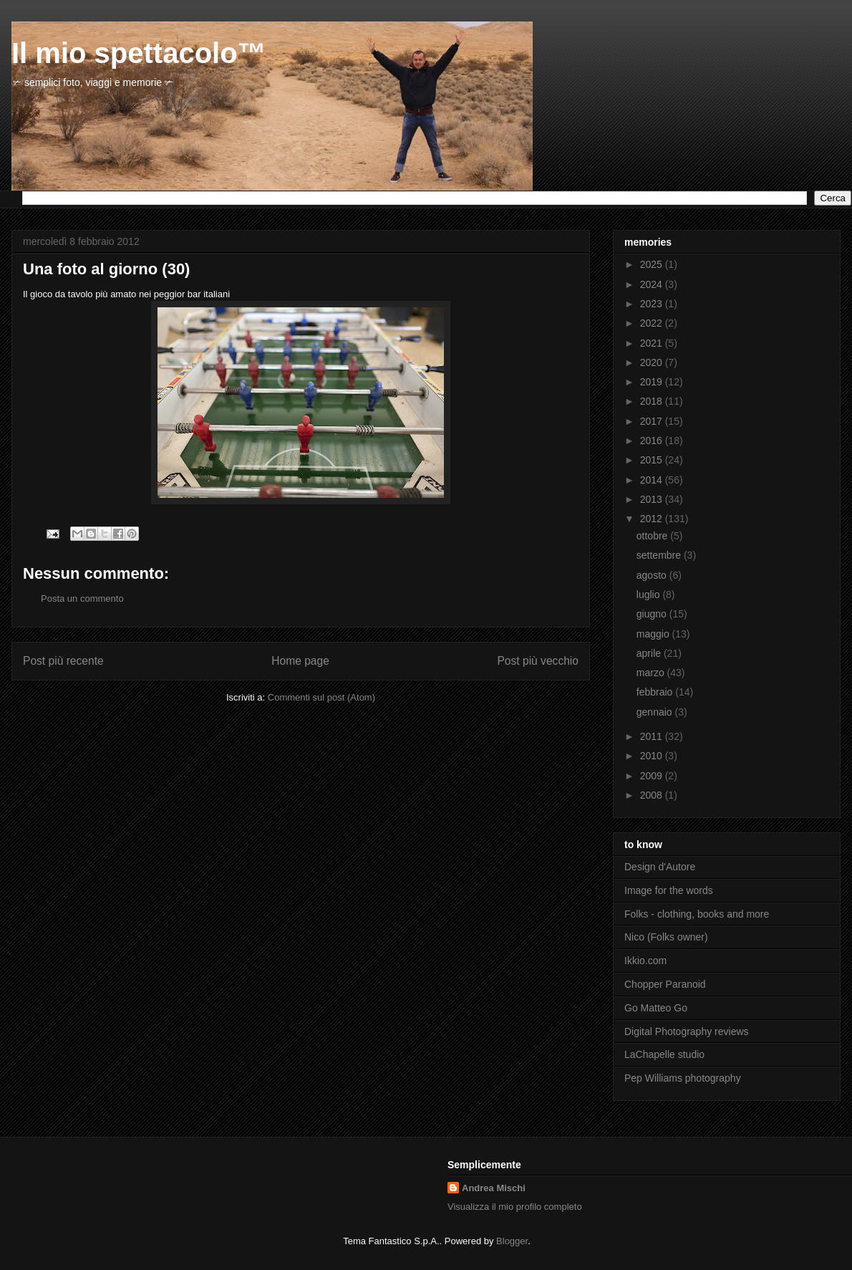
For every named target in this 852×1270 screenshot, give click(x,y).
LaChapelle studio (664, 1054)
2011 (652, 736)
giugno (652, 614)
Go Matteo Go (655, 1008)
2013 (652, 499)
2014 (652, 480)
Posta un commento (82, 598)
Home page (300, 661)
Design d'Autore (659, 866)
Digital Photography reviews (686, 1031)
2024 (652, 284)
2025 (652, 264)
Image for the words (668, 890)
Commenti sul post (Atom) (321, 697)
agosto (652, 575)
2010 (652, 755)
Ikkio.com (645, 960)
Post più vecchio (538, 661)
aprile (650, 653)
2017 (652, 421)
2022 (652, 323)
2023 (652, 303)
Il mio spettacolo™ (138, 53)
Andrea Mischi (494, 1188)
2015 (652, 460)
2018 (652, 401)
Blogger (512, 1241)
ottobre (653, 536)
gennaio (655, 712)
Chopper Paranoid (665, 984)
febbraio (655, 692)
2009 (652, 775)
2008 (652, 795)
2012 (652, 518)
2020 (652, 362)
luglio (649, 594)
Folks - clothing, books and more (696, 914)
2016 (652, 440)
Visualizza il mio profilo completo (514, 1206)
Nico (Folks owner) (666, 937)
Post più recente (63, 661)
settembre (660, 555)
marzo (651, 672)
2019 (652, 382)
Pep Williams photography (682, 1078)
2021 (652, 343)
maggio (654, 634)
